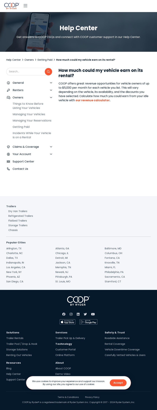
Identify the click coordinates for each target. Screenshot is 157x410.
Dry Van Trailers (17, 211)
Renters (18, 90)
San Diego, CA (14, 281)
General (18, 83)
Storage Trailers (17, 225)
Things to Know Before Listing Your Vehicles (28, 106)
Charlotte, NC (14, 253)
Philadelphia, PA (114, 272)
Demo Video (62, 374)
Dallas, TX (12, 258)
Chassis (13, 230)
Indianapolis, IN (15, 262)
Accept (118, 382)
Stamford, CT (113, 281)
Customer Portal (65, 349)
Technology (63, 344)
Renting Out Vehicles (19, 355)
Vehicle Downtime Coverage (122, 349)
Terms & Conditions (68, 397)
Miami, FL (110, 267)
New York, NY (14, 272)
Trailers (11, 206)
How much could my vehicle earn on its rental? (85, 60)
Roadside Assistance (117, 338)
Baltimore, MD (113, 248)
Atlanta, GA (62, 248)
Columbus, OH (113, 253)
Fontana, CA (112, 258)
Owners (29, 60)
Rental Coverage (115, 344)
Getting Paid (44, 60)
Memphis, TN (63, 267)
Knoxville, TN (112, 262)
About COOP (63, 368)
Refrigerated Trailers (20, 216)
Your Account (22, 154)
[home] (11, 6)
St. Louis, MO (62, 281)
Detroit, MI (61, 258)
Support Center (23, 161)
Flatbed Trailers (17, 220)
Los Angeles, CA (15, 267)
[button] (25, 6)
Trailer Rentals (14, 338)
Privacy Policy (92, 397)
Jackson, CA (62, 262)
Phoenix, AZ (13, 277)
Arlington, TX (14, 248)
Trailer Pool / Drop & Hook (21, 344)
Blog (8, 368)
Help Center (13, 60)
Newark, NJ (61, 272)
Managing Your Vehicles (29, 114)
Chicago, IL (62, 253)
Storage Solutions (17, 349)
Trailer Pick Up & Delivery (70, 338)
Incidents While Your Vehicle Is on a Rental (32, 135)
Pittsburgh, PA (63, 277)
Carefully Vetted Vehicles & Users (125, 355)
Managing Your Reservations (32, 121)
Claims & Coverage (26, 147)
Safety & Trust (115, 332)
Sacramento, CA (115, 277)
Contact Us (20, 169)
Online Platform (65, 355)
